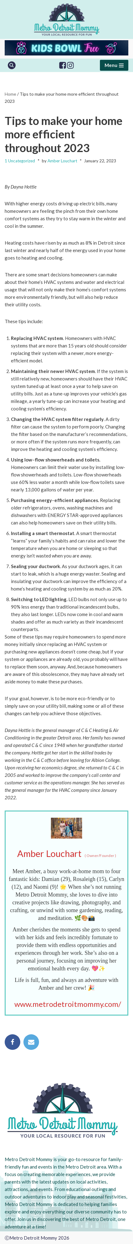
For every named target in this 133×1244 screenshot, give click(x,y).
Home (10, 94)
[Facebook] (62, 65)
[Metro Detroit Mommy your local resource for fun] (66, 19)
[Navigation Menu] (114, 65)
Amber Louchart (62, 160)
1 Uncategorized (20, 160)
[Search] (12, 65)
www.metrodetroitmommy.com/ (67, 1003)
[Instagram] (70, 65)
